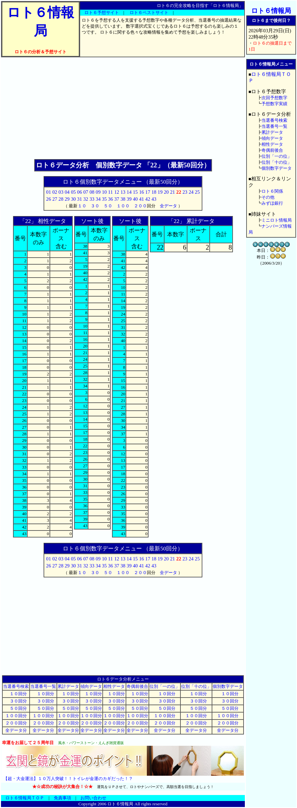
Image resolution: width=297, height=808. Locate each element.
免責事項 (62, 797)
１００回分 (16, 715)
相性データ (114, 686)
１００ (123, 205)
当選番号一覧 (43, 686)
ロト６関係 (272, 191)
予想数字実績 (274, 103)
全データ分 (16, 730)
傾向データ (91, 686)
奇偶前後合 (137, 686)
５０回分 (16, 708)
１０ (82, 205)
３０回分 (16, 701)
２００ (140, 205)
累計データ (68, 686)
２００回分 (16, 722)
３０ (95, 205)
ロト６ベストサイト (149, 12)
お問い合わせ (93, 797)
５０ (108, 205)
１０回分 (16, 693)
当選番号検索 (16, 686)
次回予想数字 (274, 97)
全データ (168, 205)
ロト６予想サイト (101, 12)
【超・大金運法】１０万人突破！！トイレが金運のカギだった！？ (68, 778)
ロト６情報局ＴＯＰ (24, 797)
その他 (267, 197)
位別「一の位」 (164, 686)
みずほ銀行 (272, 203)
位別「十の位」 (196, 686)
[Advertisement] (123, 108)
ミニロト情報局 (276, 220)
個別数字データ (228, 686)
